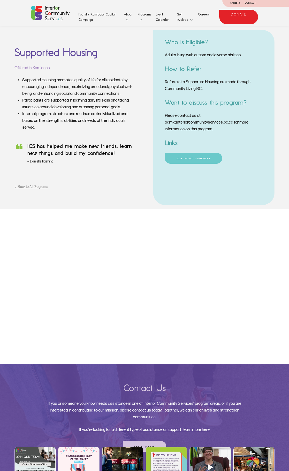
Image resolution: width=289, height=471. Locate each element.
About (128, 14)
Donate (238, 14)
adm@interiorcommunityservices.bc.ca (199, 122)
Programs (144, 14)
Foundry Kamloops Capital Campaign (96, 17)
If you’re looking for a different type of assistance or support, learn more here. (144, 429)
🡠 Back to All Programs (31, 187)
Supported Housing (56, 52)
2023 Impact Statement (193, 158)
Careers (235, 2)
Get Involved (182, 17)
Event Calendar (162, 17)
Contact (250, 2)
